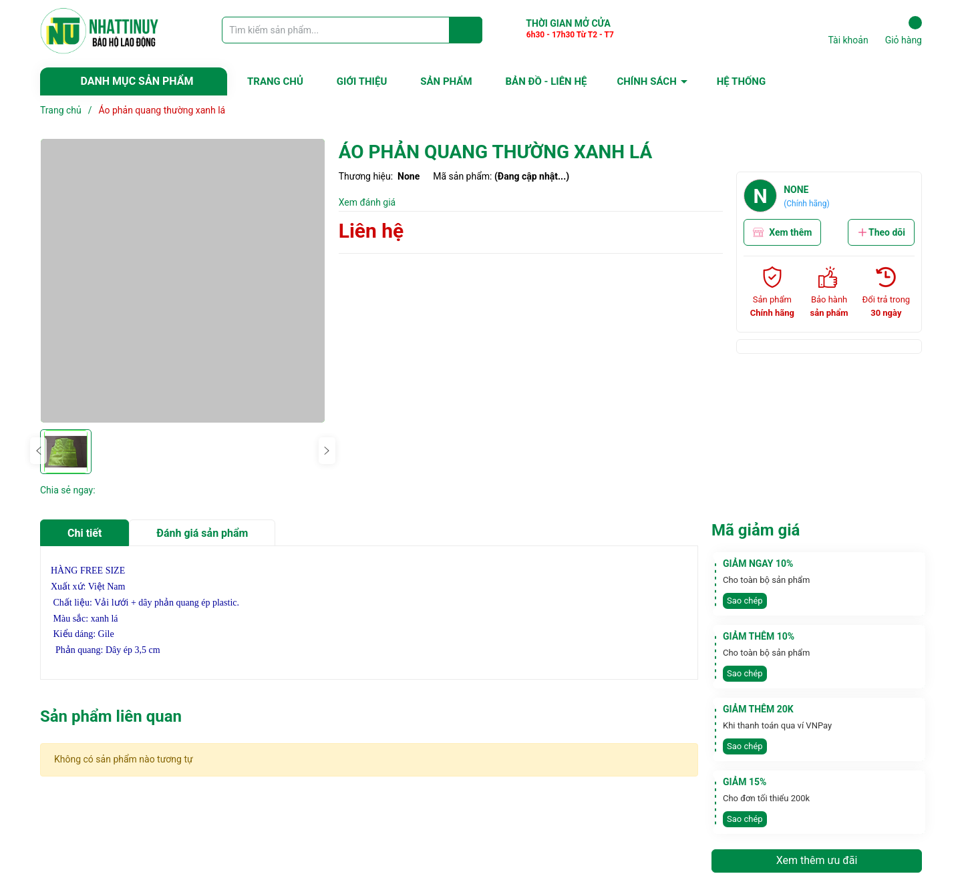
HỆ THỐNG (741, 81)
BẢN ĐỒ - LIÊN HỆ (546, 81)
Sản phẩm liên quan (111, 716)
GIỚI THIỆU (362, 81)
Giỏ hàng (903, 30)
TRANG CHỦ (275, 81)
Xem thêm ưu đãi (817, 860)
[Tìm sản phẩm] (352, 30)
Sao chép (745, 601)
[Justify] (466, 30)
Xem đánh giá (367, 202)
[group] (182, 281)
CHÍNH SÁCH (646, 81)
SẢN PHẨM (446, 81)
